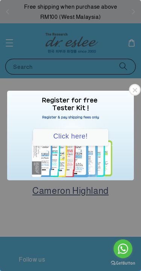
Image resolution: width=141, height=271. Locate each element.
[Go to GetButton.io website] (123, 263)
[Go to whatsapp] (123, 248)
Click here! (70, 136)
